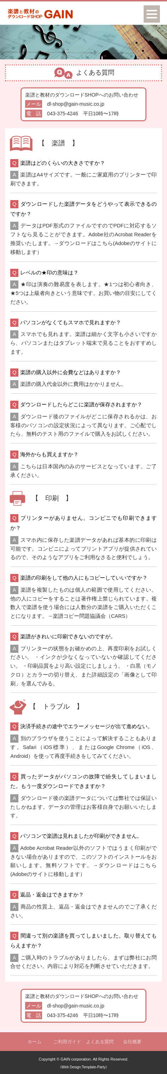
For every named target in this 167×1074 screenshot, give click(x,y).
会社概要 (132, 1041)
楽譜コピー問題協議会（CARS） (92, 616)
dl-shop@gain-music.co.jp (75, 104)
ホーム (34, 1041)
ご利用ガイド (67, 1041)
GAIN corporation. (76, 1059)
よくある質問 (100, 1041)
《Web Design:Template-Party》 (83, 1067)
